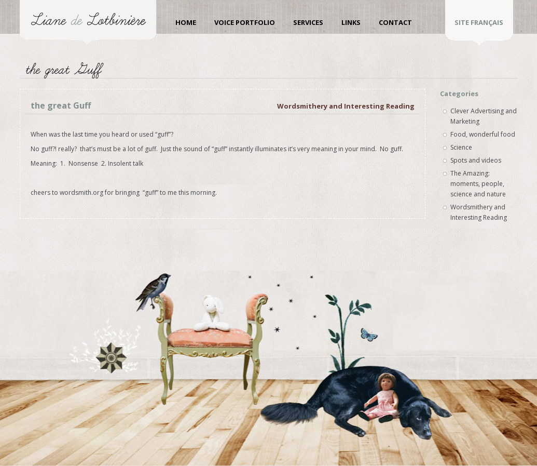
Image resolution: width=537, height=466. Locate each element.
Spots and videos (475, 160)
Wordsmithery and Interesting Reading (346, 106)
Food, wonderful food (482, 134)
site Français (479, 22)
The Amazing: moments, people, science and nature (478, 183)
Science (461, 147)
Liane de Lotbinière (88, 22)
